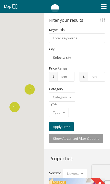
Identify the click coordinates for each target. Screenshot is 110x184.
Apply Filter (61, 126)
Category (56, 89)
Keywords (57, 29)
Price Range (58, 68)
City (52, 49)
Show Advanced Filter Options (76, 138)
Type (53, 104)
